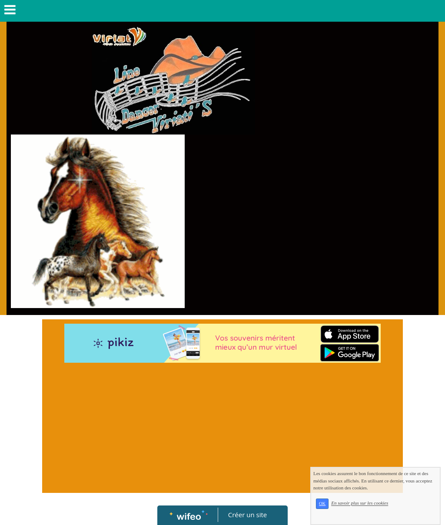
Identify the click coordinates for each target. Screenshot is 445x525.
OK (322, 503)
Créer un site (247, 514)
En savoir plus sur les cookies (359, 503)
